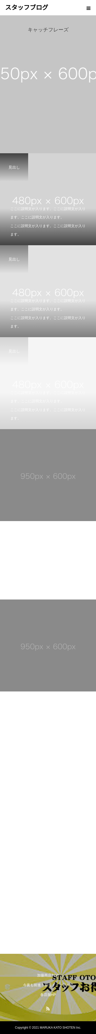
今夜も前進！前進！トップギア (48, 985)
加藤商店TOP (48, 975)
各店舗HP (48, 995)
